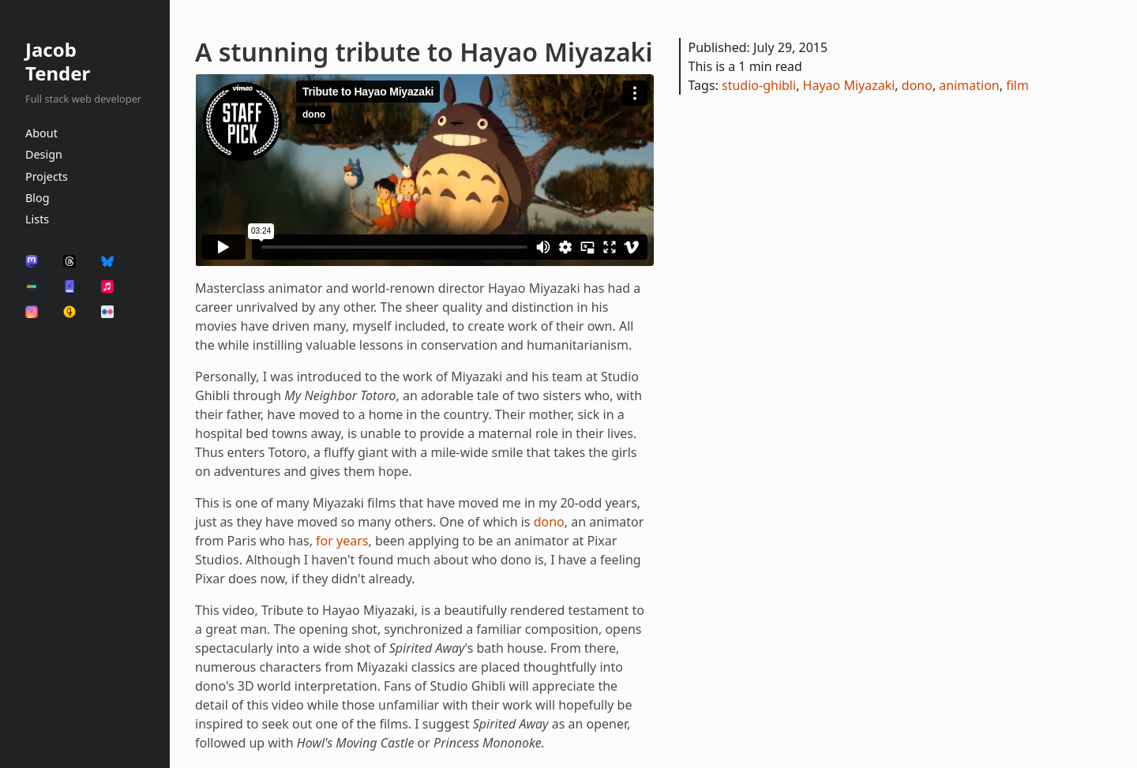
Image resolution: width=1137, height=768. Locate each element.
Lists (37, 219)
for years (342, 540)
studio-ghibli (759, 85)
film (1017, 85)
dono (549, 521)
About (41, 133)
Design (43, 154)
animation (969, 85)
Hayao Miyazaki (849, 85)
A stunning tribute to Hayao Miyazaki (424, 52)
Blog (37, 197)
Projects (46, 176)
